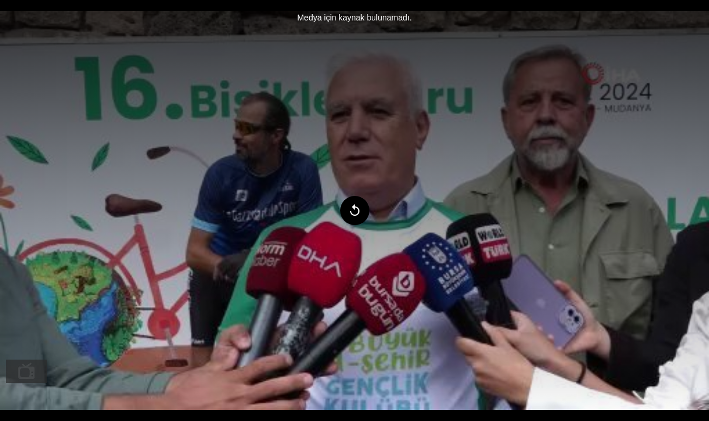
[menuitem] (26, 371)
